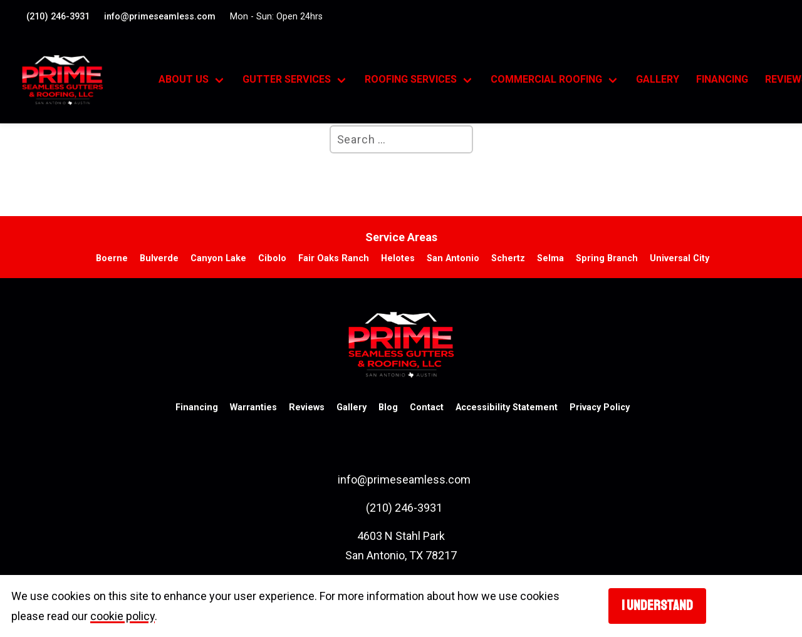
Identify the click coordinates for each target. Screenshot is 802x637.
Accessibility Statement (507, 407)
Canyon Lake (218, 258)
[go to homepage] (76, 80)
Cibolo (272, 258)
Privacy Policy (600, 407)
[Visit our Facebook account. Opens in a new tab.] (770, 15)
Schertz (508, 258)
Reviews (307, 407)
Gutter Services (286, 79)
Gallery (657, 79)
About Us (184, 79)
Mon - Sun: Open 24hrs (276, 16)
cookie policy (122, 616)
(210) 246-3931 (58, 16)
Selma (550, 258)
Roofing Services (411, 79)
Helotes (398, 258)
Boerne (112, 258)
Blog (388, 407)
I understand (657, 605)
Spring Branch (607, 258)
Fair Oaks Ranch (333, 258)
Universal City (679, 258)
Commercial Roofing (546, 79)
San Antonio (453, 258)
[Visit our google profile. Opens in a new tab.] (779, 15)
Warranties (253, 407)
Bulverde (159, 258)
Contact (427, 407)
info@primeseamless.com (160, 16)
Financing (722, 79)
